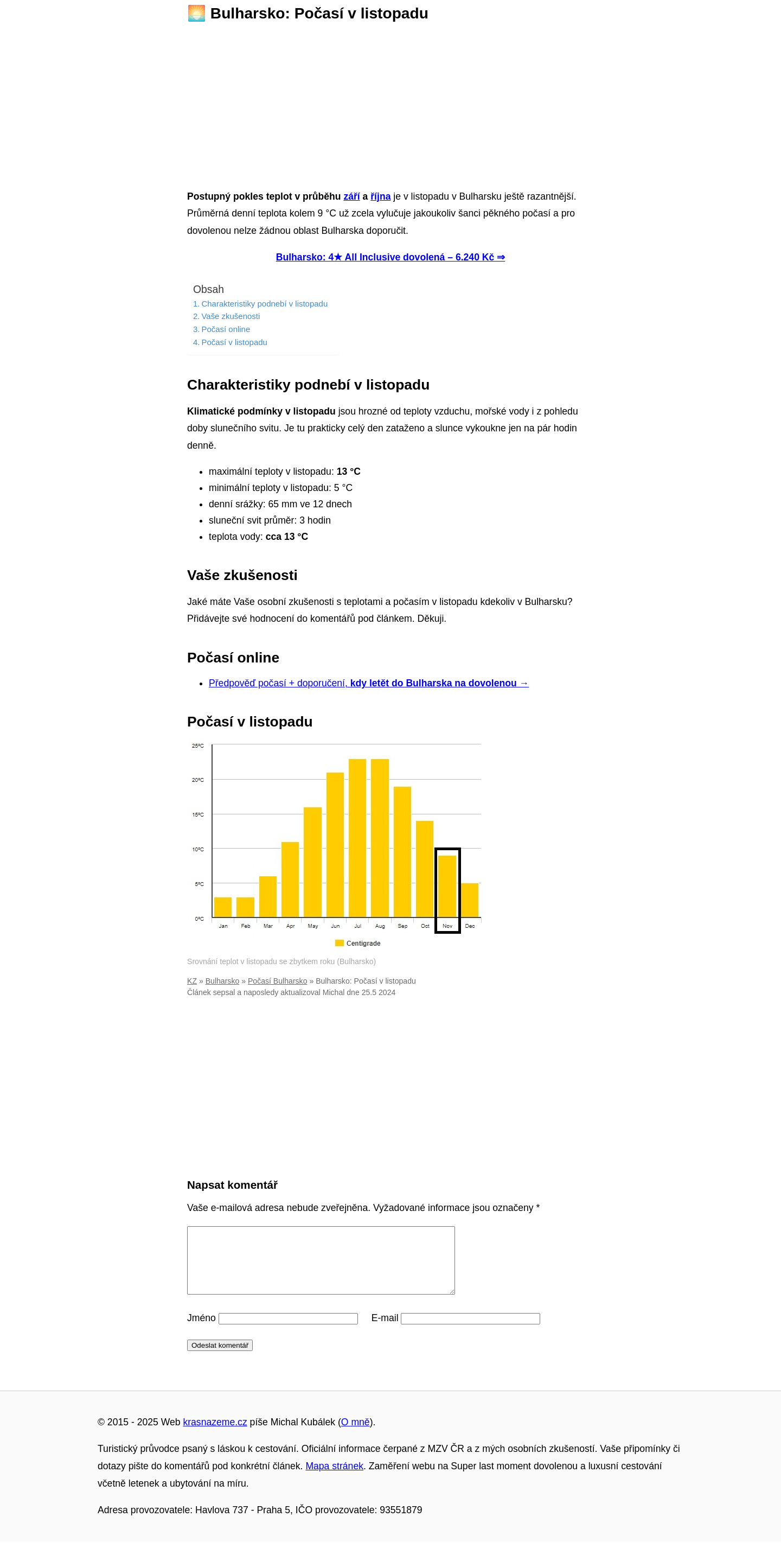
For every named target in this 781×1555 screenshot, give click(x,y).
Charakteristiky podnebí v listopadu (264, 303)
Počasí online (225, 329)
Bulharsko (223, 981)
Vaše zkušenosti (230, 316)
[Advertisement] (390, 103)
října (380, 196)
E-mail (385, 1330)
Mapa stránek (334, 1479)
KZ (192, 981)
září (351, 196)
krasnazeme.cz (215, 1435)
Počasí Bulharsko (278, 981)
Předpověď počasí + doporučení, (369, 683)
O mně (355, 1435)
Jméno (201, 1330)
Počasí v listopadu (234, 342)
